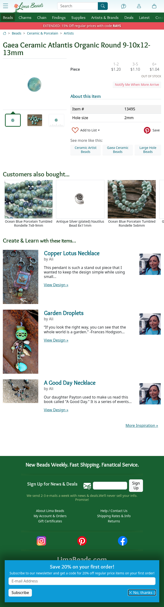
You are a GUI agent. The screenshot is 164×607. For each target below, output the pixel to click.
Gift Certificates (50, 521)
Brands (105, 17)
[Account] (139, 6)
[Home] (4, 33)
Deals (129, 17)
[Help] (123, 6)
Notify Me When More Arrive (137, 84)
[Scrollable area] (83, 205)
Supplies (78, 17)
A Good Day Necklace (69, 382)
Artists (69, 33)
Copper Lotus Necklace (71, 253)
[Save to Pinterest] (151, 130)
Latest (144, 17)
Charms (25, 17)
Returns (114, 521)
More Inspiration (141, 425)
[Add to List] (85, 130)
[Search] (103, 6)
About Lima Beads (50, 510)
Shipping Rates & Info (114, 516)
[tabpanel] (35, 84)
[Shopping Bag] (154, 6)
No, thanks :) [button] (142, 592)
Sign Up (136, 485)
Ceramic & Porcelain (42, 33)
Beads (8, 17)
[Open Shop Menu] (5, 6)
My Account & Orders (50, 516)
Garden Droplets (63, 313)
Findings (59, 17)
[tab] (13, 120)
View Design (56, 284)
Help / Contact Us (113, 510)
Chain (41, 17)
